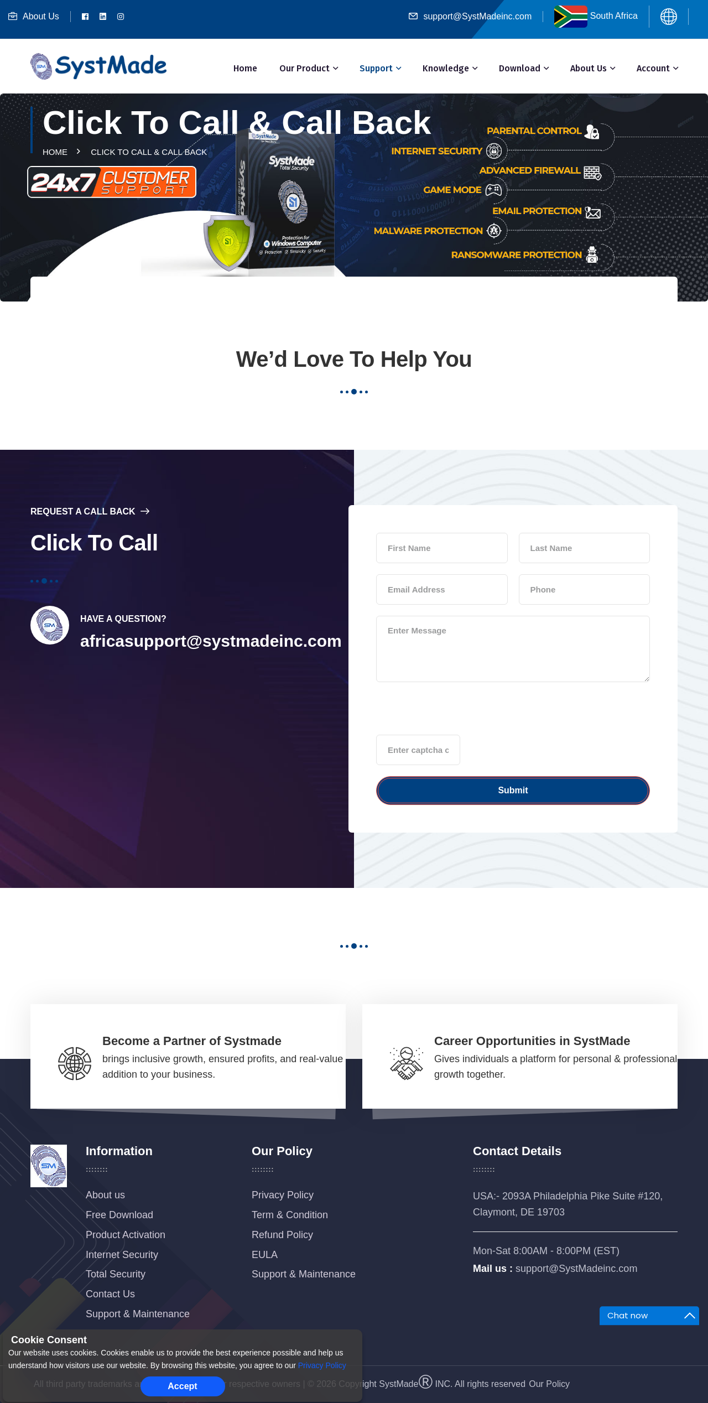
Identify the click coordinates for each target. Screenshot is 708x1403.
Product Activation (125, 1234)
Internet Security (122, 1254)
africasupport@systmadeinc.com (211, 641)
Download (519, 68)
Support (376, 68)
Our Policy (549, 1384)
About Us (33, 16)
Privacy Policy (283, 1195)
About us (105, 1195)
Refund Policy (282, 1234)
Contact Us (110, 1294)
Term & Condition (290, 1214)
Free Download (119, 1214)
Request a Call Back (89, 511)
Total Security (115, 1274)
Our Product (304, 68)
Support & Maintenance (138, 1313)
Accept (182, 1386)
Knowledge (446, 68)
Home (245, 68)
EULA (265, 1254)
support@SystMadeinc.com (470, 16)
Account (653, 68)
